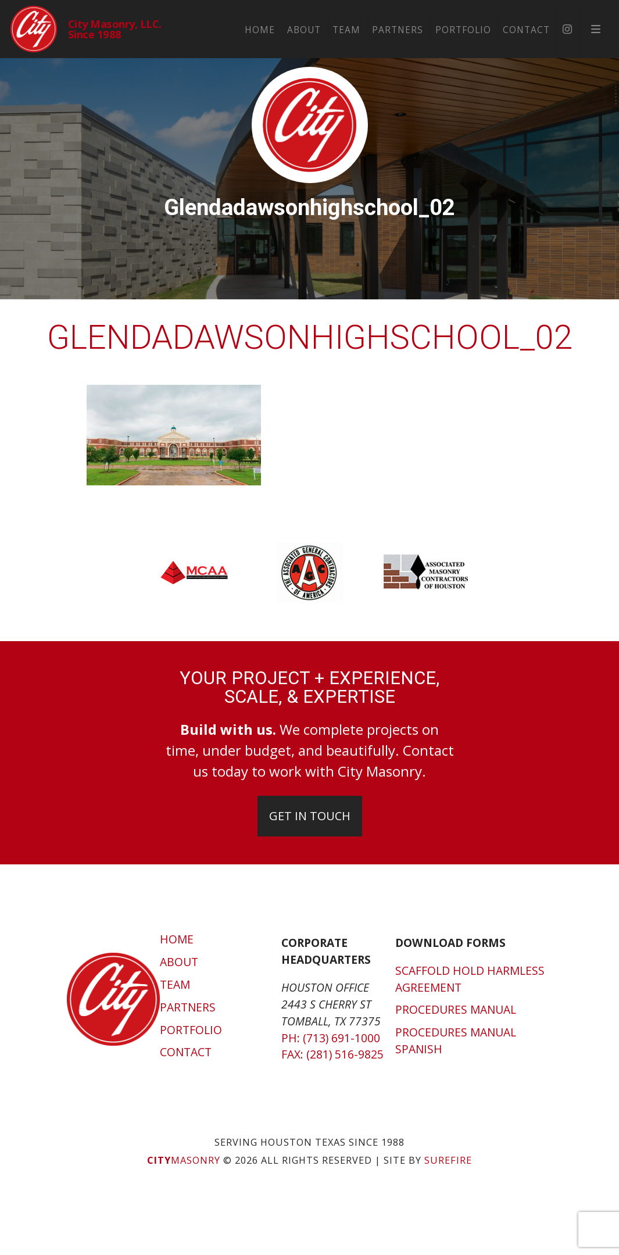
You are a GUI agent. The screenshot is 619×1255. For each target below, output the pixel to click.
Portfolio (479, 29)
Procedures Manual (455, 1009)
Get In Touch (309, 816)
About (320, 29)
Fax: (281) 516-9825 (332, 1054)
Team (362, 29)
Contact (542, 29)
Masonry (183, 1160)
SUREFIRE (448, 1160)
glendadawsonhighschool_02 (310, 337)
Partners (413, 29)
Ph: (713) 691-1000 (330, 1038)
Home (276, 29)
